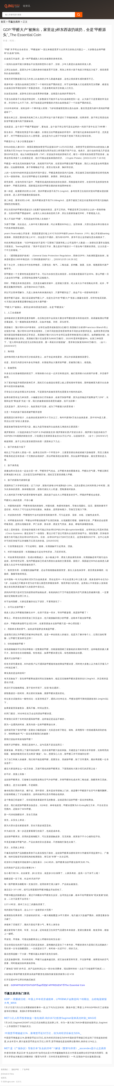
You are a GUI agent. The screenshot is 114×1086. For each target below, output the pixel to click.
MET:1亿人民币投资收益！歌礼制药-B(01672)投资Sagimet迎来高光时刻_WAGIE (50, 1018)
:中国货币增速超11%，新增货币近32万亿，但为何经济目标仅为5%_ (42, 1033)
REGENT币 (59, 985)
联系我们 (4, 1069)
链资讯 (18, 1082)
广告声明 (25, 1069)
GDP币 (34, 985)
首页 (3, 21)
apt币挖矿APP (45, 985)
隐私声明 (15, 1069)
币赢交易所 (14, 21)
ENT (29, 985)
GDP (13, 985)
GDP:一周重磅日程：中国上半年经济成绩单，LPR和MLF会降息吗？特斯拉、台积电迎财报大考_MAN (55, 1001)
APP (18, 985)
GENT (23, 985)
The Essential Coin (75, 985)
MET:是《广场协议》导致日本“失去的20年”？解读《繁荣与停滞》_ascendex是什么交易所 (55, 1048)
